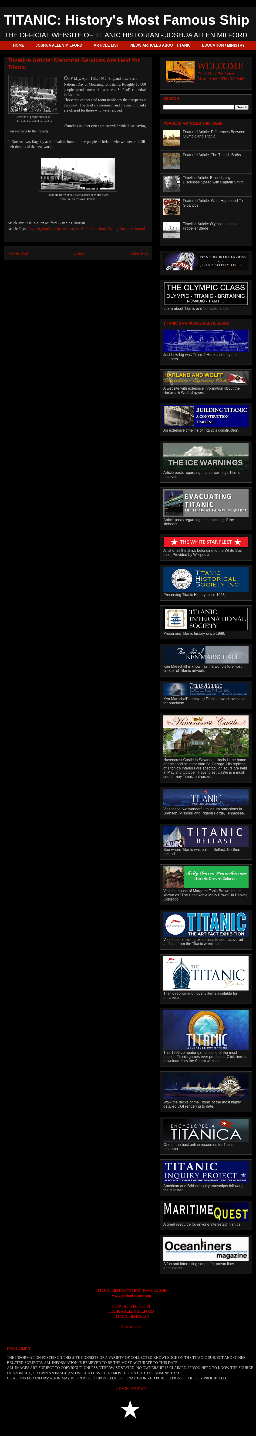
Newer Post (17, 253)
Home (78, 253)
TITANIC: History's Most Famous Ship (126, 20)
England (34, 229)
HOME (18, 45)
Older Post (138, 253)
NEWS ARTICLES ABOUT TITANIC (160, 45)
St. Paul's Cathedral (90, 229)
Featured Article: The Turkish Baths (212, 155)
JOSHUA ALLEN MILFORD (59, 45)
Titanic (112, 229)
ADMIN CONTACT (131, 1389)
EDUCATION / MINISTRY (223, 45)
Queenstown (64, 229)
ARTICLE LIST (106, 45)
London (48, 229)
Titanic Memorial (132, 229)
